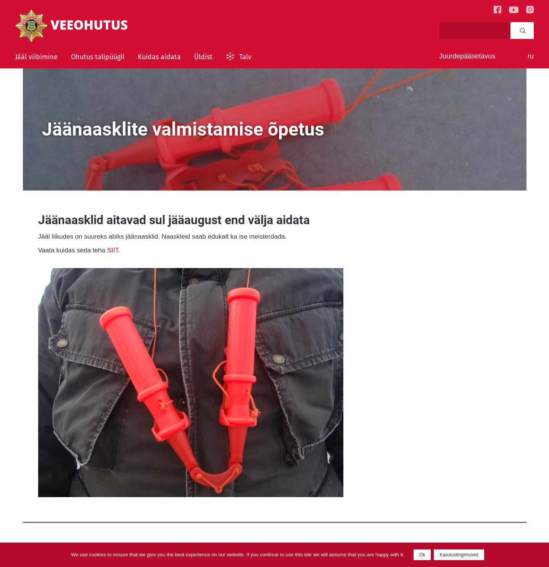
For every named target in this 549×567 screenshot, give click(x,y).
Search (522, 30)
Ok (422, 554)
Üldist (203, 57)
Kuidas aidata (159, 57)
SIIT (112, 250)
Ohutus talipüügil (97, 57)
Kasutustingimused (459, 554)
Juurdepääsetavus (467, 56)
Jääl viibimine (36, 57)
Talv (245, 57)
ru (531, 56)
